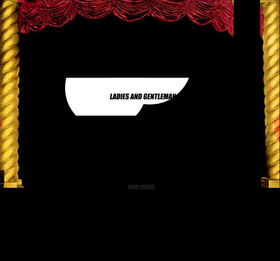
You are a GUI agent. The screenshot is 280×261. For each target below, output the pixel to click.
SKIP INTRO (141, 186)
